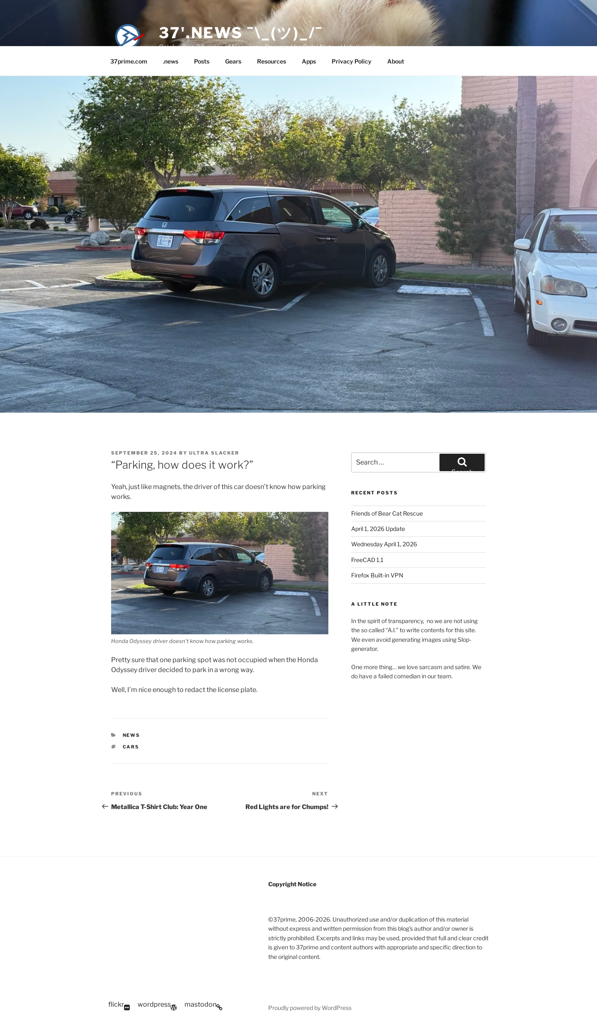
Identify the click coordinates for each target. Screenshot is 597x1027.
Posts (201, 61)
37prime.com (128, 61)
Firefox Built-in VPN (377, 575)
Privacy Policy (351, 61)
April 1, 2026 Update (378, 528)
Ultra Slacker (214, 453)
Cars (131, 747)
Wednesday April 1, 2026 (384, 544)
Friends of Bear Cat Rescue (387, 513)
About (395, 61)
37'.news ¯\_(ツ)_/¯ (241, 33)
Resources (271, 61)
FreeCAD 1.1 (367, 559)
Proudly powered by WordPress (310, 1007)
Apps (309, 61)
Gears (233, 61)
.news (170, 61)
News (132, 735)
